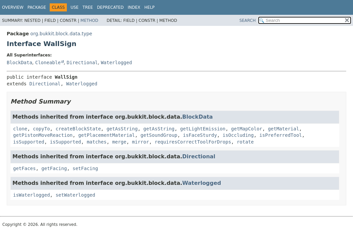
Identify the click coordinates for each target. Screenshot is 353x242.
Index (134, 7)
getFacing (54, 168)
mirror (140, 142)
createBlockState (78, 128)
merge (119, 142)
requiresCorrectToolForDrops (193, 142)
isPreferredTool (280, 135)
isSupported (28, 142)
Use (75, 7)
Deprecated (110, 7)
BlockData (19, 62)
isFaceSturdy (200, 135)
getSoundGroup (158, 135)
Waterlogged (116, 62)
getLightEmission (202, 128)
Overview (13, 7)
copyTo (41, 128)
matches (96, 142)
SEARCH (247, 20)
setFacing (85, 168)
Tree (88, 7)
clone (20, 128)
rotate (245, 142)
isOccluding (238, 135)
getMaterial (283, 128)
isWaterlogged (31, 195)
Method (89, 20)
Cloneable (48, 62)
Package (37, 7)
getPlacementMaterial (106, 135)
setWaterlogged (75, 195)
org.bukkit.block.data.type (61, 33)
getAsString (122, 128)
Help (149, 7)
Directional (82, 62)
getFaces (24, 168)
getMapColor (246, 128)
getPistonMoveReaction (43, 135)
